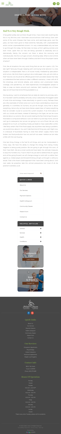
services (22, 233)
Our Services (24, 190)
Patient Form (24, 211)
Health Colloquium (26, 201)
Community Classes (26, 206)
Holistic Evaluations (30, 352)
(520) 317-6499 (32, 371)
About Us (23, 185)
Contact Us (23, 217)
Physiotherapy (30, 349)
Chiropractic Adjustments (30, 347)
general (22, 228)
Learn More (30, 259)
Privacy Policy (34, 427)
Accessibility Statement (24, 427)
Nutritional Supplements (30, 354)
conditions (23, 241)
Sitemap (41, 427)
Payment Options (25, 195)
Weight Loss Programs (30, 357)
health (22, 237)
